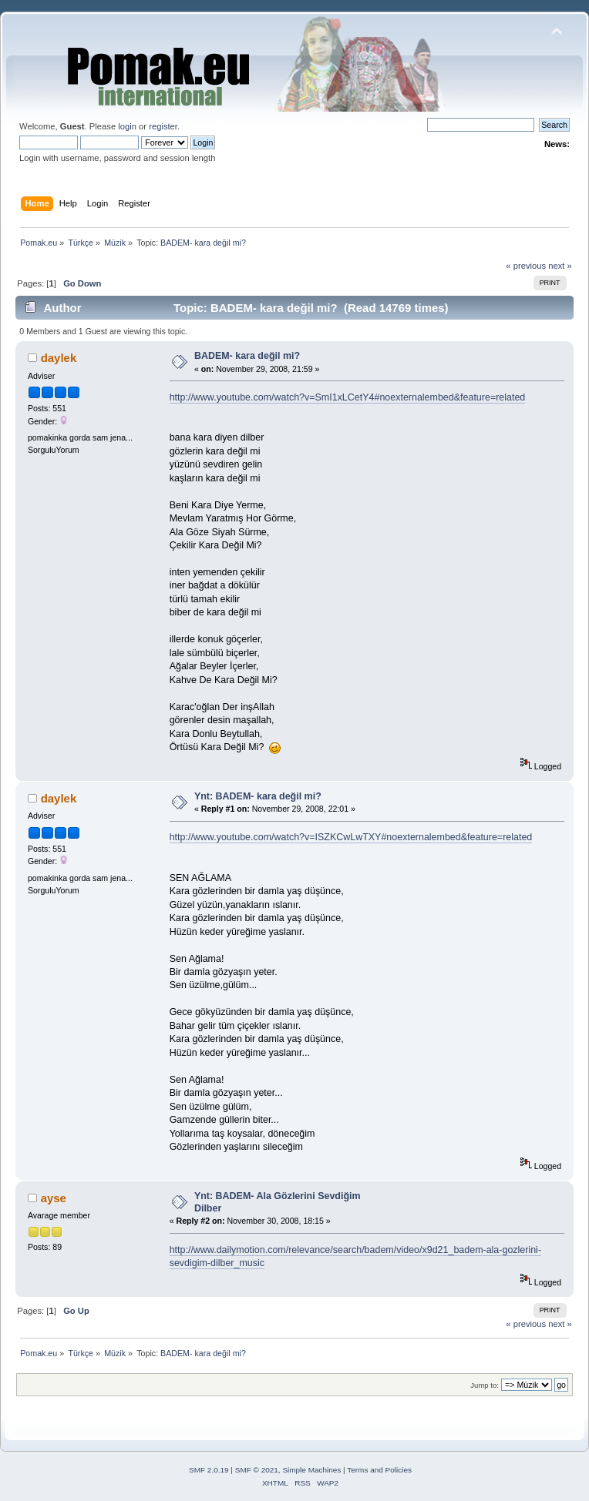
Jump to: (484, 1385)
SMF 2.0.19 (209, 1470)
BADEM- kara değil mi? (247, 355)
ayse (53, 1197)
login (127, 126)
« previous (526, 265)
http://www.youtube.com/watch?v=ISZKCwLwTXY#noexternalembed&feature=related (351, 837)
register (163, 126)
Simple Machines (311, 1470)
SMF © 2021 (256, 1470)
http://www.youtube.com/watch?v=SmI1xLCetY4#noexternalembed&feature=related (348, 397)
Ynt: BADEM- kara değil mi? (257, 796)
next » (560, 265)
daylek (59, 357)
